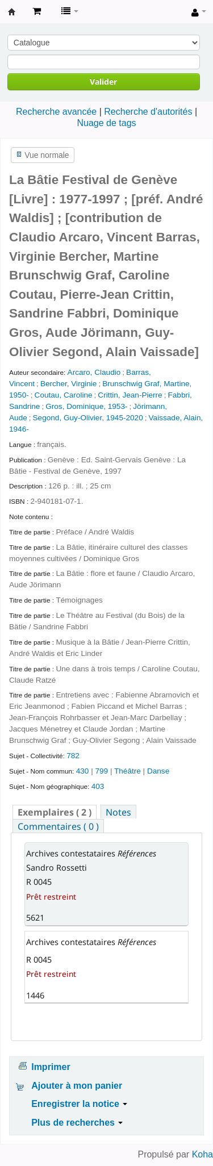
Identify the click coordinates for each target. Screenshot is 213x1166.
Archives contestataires (12, 12)
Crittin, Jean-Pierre (130, 395)
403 (98, 786)
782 (73, 755)
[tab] (54, 812)
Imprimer (50, 1067)
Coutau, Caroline (64, 395)
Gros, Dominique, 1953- (86, 406)
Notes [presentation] (118, 812)
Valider (103, 81)
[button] (36, 11)
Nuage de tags (106, 123)
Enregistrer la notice (79, 1104)
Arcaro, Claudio (94, 372)
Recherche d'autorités (148, 111)
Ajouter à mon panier (76, 1085)
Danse (158, 771)
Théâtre (128, 771)
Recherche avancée (56, 111)
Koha (202, 1154)
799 (101, 771)
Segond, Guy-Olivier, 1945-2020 (88, 417)
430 (82, 771)
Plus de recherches (77, 1122)
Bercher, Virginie (68, 383)
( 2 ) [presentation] (54, 812)
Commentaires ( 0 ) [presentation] (58, 826)
